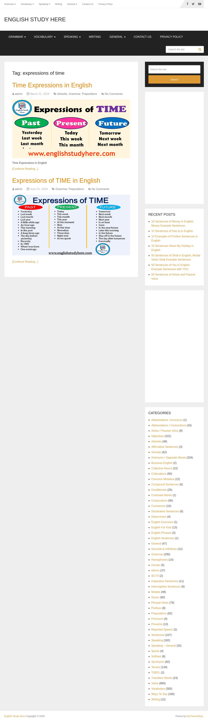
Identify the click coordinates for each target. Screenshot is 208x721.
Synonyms (157, 661)
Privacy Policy (106, 4)
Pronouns (157, 618)
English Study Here (35, 19)
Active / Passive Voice (165, 430)
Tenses (155, 667)
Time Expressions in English (53, 85)
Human (155, 565)
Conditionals (159, 489)
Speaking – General (163, 645)
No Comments (114, 94)
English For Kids (161, 527)
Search (200, 49)
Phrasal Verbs (160, 602)
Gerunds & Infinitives (164, 548)
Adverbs (62, 94)
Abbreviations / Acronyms (167, 419)
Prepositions (89, 94)
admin (19, 94)
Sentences (158, 634)
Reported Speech (162, 629)
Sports (155, 651)
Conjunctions (159, 500)
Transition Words (161, 677)
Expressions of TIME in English (57, 180)
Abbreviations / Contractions (168, 425)
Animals (156, 452)
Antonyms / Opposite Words (168, 457)
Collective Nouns (161, 468)
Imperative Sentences (164, 581)
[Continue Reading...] (25, 168)
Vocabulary (26, 4)
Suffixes (156, 656)
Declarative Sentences (165, 511)
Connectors (158, 505)
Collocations (158, 473)
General (71, 4)
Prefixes (156, 608)
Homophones (159, 559)
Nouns (155, 597)
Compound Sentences (165, 484)
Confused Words (161, 495)
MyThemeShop (195, 716)
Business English (161, 462)
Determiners (158, 516)
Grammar (9, 4)
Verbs (154, 683)
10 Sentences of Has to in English (172, 231)
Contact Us (87, 4)
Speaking (43, 4)
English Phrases (161, 532)
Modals (155, 591)
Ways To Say (159, 694)
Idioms (155, 570)
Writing (58, 4)
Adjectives (157, 436)
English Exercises (162, 522)
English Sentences (162, 538)
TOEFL (155, 672)
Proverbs (156, 624)
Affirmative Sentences (164, 446)
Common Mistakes (162, 479)
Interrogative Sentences (166, 586)
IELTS (155, 575)
